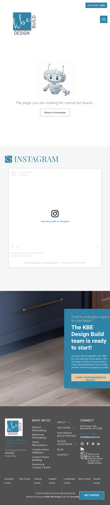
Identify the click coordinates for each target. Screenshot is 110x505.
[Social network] (82, 449)
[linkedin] (98, 444)
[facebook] (88, 444)
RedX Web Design (53, 497)
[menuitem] (41, 428)
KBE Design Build (32, 263)
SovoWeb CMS (77, 497)
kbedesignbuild (50, 263)
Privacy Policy (10, 456)
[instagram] (82, 444)
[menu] (103, 19)
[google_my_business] (93, 444)
